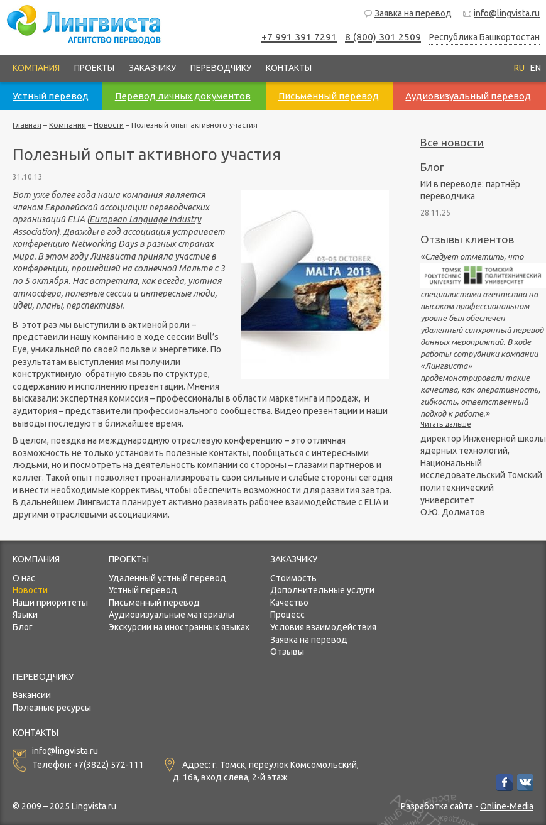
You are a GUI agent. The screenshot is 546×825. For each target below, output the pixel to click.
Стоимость (293, 578)
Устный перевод (143, 590)
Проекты (94, 68)
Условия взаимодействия (323, 627)
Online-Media (506, 806)
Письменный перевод (154, 603)
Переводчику (220, 68)
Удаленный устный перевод (167, 578)
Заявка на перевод (407, 13)
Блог (432, 167)
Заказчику (152, 68)
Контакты (289, 68)
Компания (36, 68)
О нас (24, 578)
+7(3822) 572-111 (109, 765)
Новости (109, 125)
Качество (289, 603)
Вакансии (32, 695)
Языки (25, 614)
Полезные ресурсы (52, 707)
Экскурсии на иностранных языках (179, 627)
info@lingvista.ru (501, 13)
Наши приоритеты (50, 603)
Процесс (287, 614)
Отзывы (287, 652)
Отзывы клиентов (467, 239)
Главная (27, 125)
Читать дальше (445, 424)
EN (535, 68)
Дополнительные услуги (322, 590)
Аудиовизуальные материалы (171, 614)
